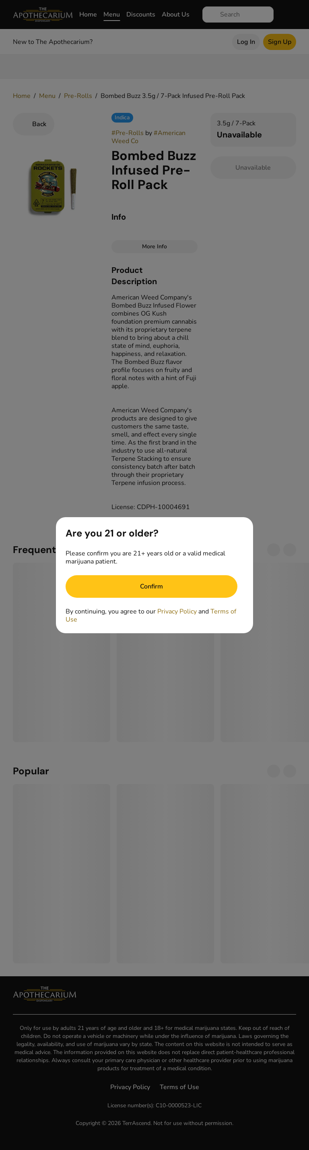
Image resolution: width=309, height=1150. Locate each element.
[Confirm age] (151, 586)
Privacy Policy (177, 611)
